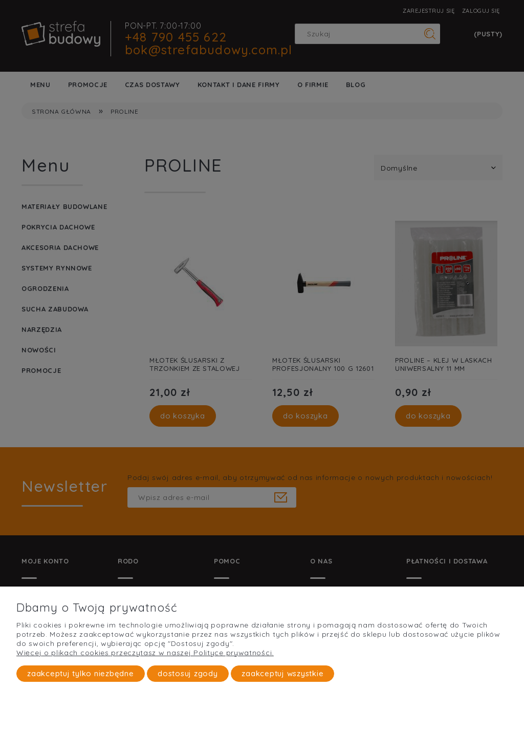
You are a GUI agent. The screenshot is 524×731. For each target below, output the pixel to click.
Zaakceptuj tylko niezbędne (80, 673)
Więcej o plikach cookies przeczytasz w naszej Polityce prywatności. (145, 652)
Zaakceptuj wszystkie (282, 673)
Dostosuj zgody (188, 673)
